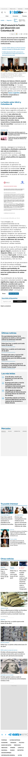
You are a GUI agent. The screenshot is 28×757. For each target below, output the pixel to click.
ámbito (2, 20)
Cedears (25, 431)
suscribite (21, 12)
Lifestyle (21, 747)
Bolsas (10, 431)
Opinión (12, 747)
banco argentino (14, 93)
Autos (20, 755)
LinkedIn (12, 734)
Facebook (5, 734)
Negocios (4, 747)
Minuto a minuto (23, 568)
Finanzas (24, 16)
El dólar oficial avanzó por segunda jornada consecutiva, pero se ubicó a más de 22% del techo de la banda (13, 654)
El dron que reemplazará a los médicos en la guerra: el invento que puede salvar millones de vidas (20, 521)
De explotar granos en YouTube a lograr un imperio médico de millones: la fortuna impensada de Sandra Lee (18, 533)
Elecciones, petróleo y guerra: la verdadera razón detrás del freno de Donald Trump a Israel (17, 133)
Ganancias (20, 8)
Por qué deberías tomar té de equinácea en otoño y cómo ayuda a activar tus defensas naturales (13, 337)
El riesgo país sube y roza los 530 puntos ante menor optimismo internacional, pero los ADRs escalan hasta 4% (14, 357)
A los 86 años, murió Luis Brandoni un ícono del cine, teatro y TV (14, 378)
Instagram (9, 734)
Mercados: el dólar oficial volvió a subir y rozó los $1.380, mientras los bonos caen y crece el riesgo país (23, 580)
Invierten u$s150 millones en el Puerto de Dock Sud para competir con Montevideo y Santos (13, 48)
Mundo (12, 750)
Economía (15, 16)
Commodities (17, 431)
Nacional (4, 750)
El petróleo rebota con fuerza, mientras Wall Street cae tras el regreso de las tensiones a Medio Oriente (15, 400)
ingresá (25, 12)
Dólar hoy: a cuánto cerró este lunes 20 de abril (13, 350)
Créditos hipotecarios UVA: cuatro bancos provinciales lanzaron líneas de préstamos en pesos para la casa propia (13, 53)
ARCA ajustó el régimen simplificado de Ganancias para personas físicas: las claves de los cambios (15, 392)
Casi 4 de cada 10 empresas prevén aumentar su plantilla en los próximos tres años (7, 520)
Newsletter (23, 734)
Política (21, 742)
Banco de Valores (16, 20)
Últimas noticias (15, 740)
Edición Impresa (6, 752)
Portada (4, 740)
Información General (8, 755)
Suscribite (19, 301)
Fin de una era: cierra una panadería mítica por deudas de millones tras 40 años (17, 139)
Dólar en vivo (12, 8)
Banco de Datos (6, 745)
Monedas (3, 431)
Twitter (2, 734)
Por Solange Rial (4, 616)
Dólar (7, 16)
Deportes (20, 750)
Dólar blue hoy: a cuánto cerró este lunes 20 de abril (13, 344)
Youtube (16, 734)
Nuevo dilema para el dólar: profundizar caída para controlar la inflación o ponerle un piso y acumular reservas (14, 612)
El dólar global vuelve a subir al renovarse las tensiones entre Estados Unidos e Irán (13, 678)
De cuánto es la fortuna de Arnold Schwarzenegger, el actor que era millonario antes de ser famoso (18, 543)
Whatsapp (20, 734)
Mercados (17, 745)
